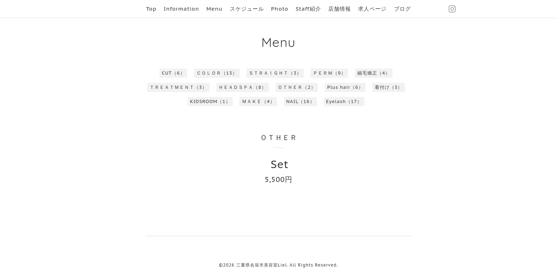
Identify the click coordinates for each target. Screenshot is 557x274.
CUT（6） (173, 73)
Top (151, 8)
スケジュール (247, 8)
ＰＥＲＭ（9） (329, 73)
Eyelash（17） (344, 101)
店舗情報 (339, 8)
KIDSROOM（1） (210, 101)
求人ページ (372, 8)
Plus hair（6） (345, 87)
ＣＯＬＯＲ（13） (216, 73)
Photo (279, 8)
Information (181, 8)
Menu (214, 8)
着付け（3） (389, 87)
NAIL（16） (300, 101)
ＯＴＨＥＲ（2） (297, 87)
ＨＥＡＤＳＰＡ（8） (242, 87)
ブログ (402, 8)
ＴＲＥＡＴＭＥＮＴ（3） (178, 87)
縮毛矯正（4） (373, 73)
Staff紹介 (308, 8)
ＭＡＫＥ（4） (258, 101)
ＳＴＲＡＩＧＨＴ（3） (275, 73)
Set (280, 164)
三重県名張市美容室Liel (261, 265)
